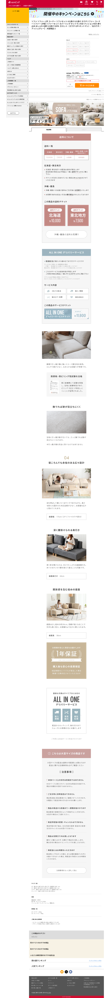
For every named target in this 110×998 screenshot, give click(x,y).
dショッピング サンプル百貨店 (15, 96)
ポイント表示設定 (52, 985)
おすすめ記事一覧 (52, 978)
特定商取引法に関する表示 (14, 90)
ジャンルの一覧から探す (13, 43)
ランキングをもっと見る (95, 960)
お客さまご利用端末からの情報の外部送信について (92, 983)
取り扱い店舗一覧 (36, 988)
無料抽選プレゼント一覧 (13, 34)
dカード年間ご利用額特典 (14, 65)
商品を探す (34, 978)
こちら (49, 992)
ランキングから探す (12, 52)
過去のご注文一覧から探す (14, 49)
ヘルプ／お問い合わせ (13, 68)
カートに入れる (87, 85)
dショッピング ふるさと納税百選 (15, 99)
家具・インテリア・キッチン (44, 9)
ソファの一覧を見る (96, 94)
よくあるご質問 (11, 74)
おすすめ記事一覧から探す (14, 56)
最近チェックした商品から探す (15, 46)
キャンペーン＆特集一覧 (13, 30)
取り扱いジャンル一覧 (37, 985)
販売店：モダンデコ (94, 34)
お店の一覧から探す (12, 39)
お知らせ (9, 71)
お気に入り (70, 86)
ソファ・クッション (67, 9)
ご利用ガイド (10, 61)
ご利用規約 (10, 83)
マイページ (51, 983)
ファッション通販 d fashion (14, 105)
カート (49, 980)
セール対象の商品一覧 (13, 27)
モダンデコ (34, 936)
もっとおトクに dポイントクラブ (15, 102)
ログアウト (13, 113)
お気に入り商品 (35, 980)
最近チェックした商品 (37, 983)
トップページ (33, 9)
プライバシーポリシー (13, 87)
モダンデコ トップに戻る (95, 90)
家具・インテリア (57, 9)
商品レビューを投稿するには (94, 99)
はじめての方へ (11, 78)
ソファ (76, 9)
